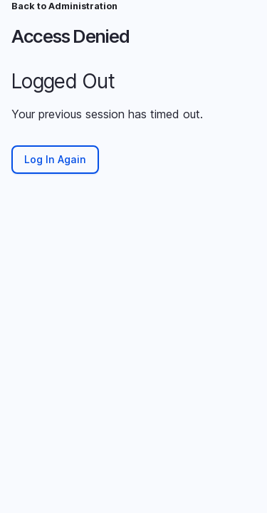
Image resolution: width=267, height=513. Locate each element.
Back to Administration (64, 6)
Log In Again (55, 159)
